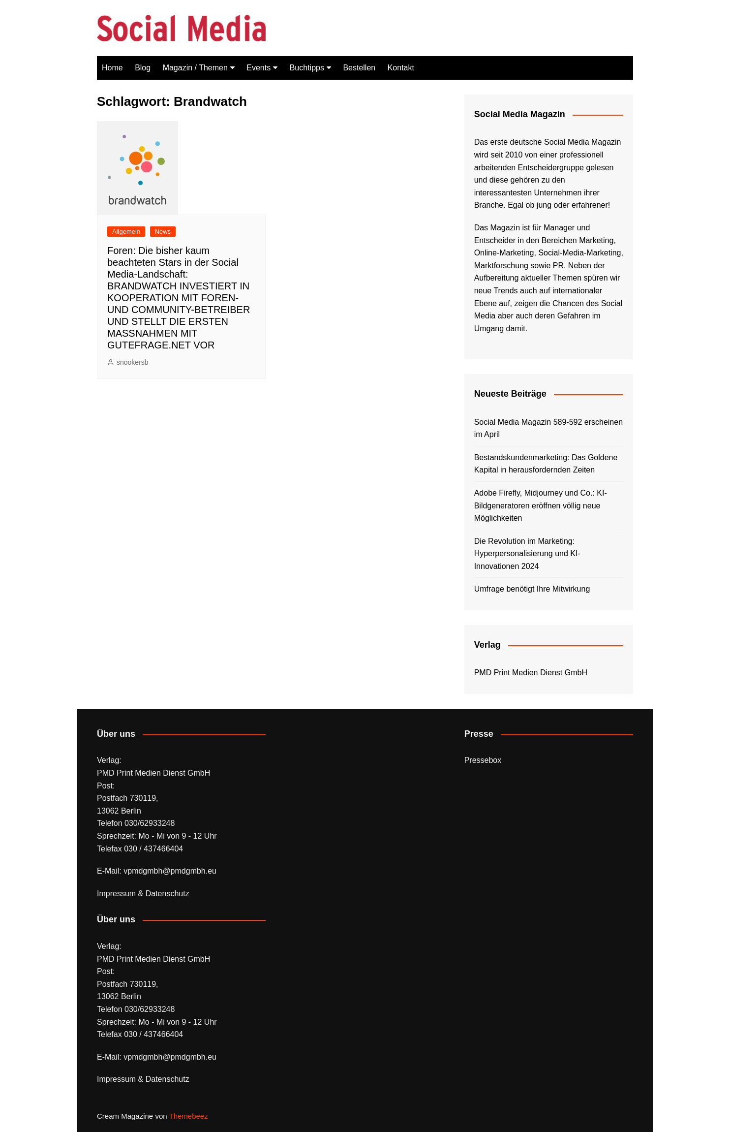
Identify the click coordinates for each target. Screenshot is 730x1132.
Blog (143, 67)
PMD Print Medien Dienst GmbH (530, 672)
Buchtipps (307, 67)
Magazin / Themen (195, 67)
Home (112, 67)
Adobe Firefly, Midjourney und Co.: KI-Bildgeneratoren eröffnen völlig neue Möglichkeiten (540, 505)
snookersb (133, 362)
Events (258, 67)
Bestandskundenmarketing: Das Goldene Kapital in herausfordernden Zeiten (546, 463)
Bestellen (359, 67)
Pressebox (483, 760)
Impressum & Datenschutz (143, 893)
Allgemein (126, 231)
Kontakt (401, 67)
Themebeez (188, 1116)
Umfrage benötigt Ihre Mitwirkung (532, 589)
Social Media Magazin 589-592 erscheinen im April (548, 428)
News (163, 231)
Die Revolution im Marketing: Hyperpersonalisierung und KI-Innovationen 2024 (527, 553)
